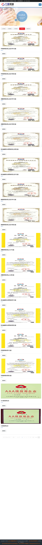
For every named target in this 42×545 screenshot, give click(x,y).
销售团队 (9, 28)
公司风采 (3, 28)
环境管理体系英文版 (6, 375)
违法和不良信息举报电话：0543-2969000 (16, 543)
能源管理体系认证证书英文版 (8, 224)
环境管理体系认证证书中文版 (8, 48)
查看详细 (3, 53)
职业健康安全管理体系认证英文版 (9, 149)
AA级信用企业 (4, 426)
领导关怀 (28, 28)
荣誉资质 (22, 28)
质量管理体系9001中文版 (7, 250)
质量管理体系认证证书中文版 (8, 99)
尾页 (33, 437)
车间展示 (16, 28)
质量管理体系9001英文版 (7, 275)
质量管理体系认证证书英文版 (8, 124)
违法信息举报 (5, 543)
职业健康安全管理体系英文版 (8, 325)
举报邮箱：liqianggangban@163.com (32, 543)
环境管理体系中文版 (6, 350)
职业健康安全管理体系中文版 (8, 300)
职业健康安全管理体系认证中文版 (9, 174)
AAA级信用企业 (5, 400)
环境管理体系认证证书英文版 (8, 74)
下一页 (29, 437)
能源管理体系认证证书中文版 (8, 199)
